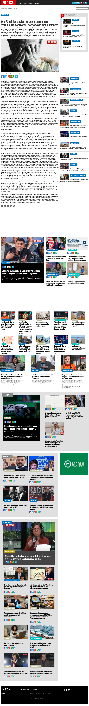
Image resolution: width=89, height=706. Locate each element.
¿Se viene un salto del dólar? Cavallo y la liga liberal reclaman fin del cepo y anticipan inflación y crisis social (41, 587)
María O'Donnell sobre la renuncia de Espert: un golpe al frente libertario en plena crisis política (28, 557)
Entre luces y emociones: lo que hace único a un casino (14, 644)
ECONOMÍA (25, 3)
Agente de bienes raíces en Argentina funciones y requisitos (78, 324)
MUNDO (30, 3)
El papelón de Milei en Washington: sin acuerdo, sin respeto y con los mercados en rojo (73, 137)
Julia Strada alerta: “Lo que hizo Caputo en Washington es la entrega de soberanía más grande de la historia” (54, 443)
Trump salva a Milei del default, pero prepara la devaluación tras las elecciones (16, 672)
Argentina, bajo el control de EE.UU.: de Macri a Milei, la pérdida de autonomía (53, 415)
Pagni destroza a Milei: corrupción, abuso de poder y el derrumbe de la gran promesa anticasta (74, 169)
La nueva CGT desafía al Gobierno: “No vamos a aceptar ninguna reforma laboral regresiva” (73, 83)
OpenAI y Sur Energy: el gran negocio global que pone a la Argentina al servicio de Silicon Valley (73, 148)
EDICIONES (76, 3)
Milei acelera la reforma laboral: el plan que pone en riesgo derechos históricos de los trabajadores (73, 104)
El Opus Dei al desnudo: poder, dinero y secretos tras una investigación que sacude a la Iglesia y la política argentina (60, 326)
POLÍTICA (19, 3)
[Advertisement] (29, 222)
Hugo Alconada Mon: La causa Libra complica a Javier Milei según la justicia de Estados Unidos (73, 126)
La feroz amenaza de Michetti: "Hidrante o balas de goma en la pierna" (74, 35)
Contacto (4, 693)
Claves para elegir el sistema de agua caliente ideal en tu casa (76, 282)
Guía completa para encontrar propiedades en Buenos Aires (42, 324)
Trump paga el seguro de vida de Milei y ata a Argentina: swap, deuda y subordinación (15, 615)
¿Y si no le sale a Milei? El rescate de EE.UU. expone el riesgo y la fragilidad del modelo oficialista (74, 416)
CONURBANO (36, 3)
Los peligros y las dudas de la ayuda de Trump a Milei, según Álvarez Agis (73, 94)
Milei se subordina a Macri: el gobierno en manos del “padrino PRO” (74, 158)
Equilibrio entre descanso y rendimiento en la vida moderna (78, 348)
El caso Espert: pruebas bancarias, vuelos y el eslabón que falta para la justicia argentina (74, 180)
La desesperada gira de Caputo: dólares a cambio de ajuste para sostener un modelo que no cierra (41, 477)
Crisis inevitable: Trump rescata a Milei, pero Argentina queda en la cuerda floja (41, 672)
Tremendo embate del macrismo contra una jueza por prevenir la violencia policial (72, 46)
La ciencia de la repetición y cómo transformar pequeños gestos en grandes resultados (7, 349)
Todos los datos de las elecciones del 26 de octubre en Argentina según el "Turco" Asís (74, 115)
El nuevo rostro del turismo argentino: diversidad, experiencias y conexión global (40, 645)
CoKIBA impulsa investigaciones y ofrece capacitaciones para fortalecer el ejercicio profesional (77, 258)
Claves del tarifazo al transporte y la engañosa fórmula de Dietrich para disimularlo (74, 25)
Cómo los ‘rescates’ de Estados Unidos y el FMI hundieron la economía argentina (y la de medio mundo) (43, 349)
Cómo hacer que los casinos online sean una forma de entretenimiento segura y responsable (20, 429)
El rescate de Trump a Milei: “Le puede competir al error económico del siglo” (14, 476)
